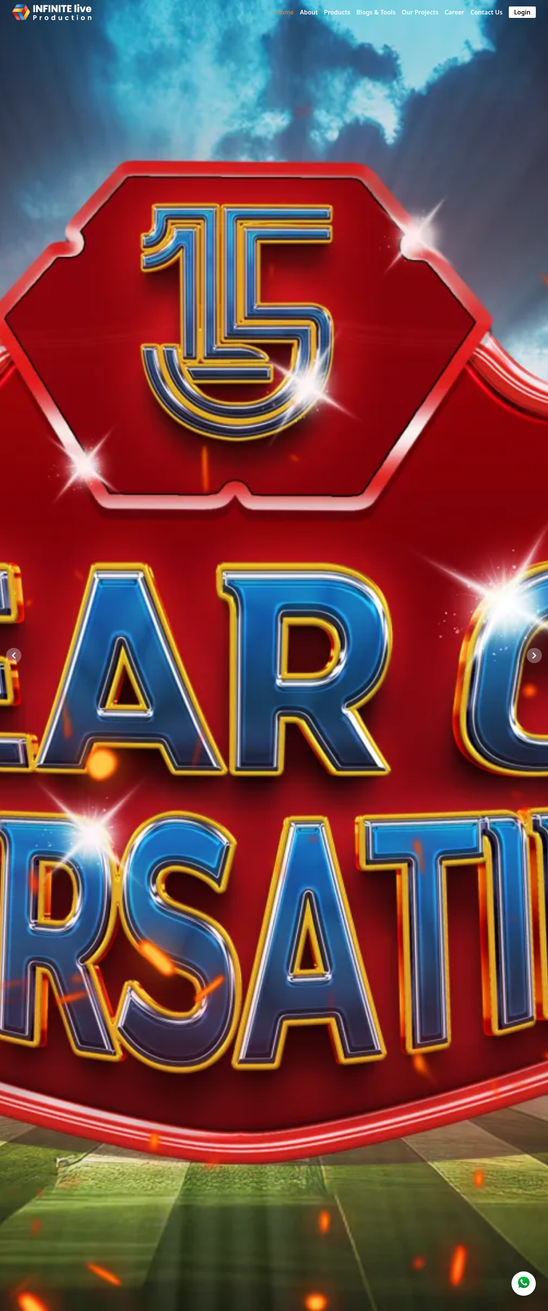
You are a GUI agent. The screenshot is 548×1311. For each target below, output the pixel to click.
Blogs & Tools (375, 12)
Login (522, 12)
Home (285, 12)
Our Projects (420, 12)
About (309, 12)
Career (454, 12)
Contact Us (486, 12)
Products (337, 12)
